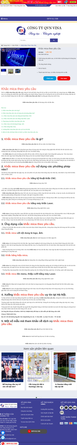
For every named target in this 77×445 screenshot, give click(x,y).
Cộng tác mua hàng (26, 411)
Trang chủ (5, 45)
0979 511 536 (52, 19)
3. (2, 224)
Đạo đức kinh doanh (26, 407)
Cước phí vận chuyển (47, 423)
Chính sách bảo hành (47, 416)
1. (2, 139)
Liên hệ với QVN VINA (27, 414)
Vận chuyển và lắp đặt (47, 413)
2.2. (3, 203)
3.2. (3, 255)
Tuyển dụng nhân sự (27, 418)
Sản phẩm (15, 45)
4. (2, 294)
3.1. (3, 233)
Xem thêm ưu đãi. (60, 5)
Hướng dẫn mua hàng (47, 409)
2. (2, 166)
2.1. (3, 178)
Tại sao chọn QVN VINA (27, 422)
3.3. (3, 274)
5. (2, 321)
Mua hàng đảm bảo (19, 5)
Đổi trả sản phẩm (45, 420)
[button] (36, 397)
